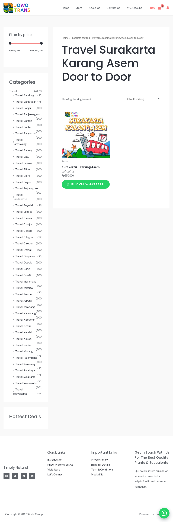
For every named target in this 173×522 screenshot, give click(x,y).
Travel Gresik (23, 275)
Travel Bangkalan (25, 101)
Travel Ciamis (23, 218)
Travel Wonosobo (26, 383)
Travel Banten (23, 120)
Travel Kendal (23, 332)
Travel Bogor (23, 182)
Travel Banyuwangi (26, 143)
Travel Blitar (22, 169)
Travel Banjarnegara (27, 114)
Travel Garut (23, 268)
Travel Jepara (23, 300)
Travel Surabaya (25, 370)
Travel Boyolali (24, 205)
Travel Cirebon (24, 243)
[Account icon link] (167, 7)
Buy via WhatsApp (76, 186)
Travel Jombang (25, 306)
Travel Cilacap (24, 230)
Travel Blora (22, 175)
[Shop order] (142, 99)
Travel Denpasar (25, 256)
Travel (13, 91)
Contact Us (114, 7)
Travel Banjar (23, 108)
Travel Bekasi (23, 163)
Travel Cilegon (24, 237)
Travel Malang (24, 351)
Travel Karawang (25, 313)
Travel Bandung (24, 95)
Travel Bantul (23, 127)
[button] (164, 513)
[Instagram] (6, 476)
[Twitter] (15, 476)
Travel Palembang (26, 357)
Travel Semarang (25, 364)
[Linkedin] (32, 476)
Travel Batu (22, 156)
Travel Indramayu (25, 281)
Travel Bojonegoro (26, 188)
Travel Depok (23, 262)
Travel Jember (24, 294)
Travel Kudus (23, 345)
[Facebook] (24, 476)
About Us (96, 7)
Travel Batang (23, 150)
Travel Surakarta (25, 376)
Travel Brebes (23, 211)
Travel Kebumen (25, 319)
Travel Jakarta (24, 287)
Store (81, 7)
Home (69, 7)
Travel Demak (23, 249)
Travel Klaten (23, 338)
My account (134, 7)
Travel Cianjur (23, 224)
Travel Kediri (23, 325)
